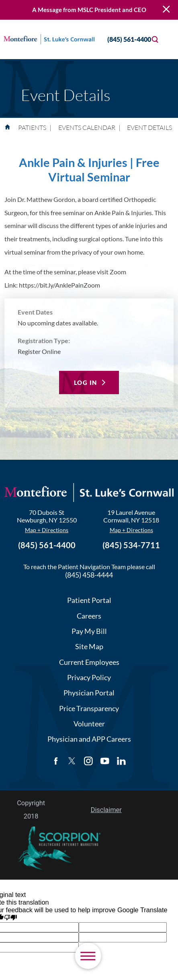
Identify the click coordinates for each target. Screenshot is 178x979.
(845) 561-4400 (122, 39)
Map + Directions (46, 530)
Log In (85, 382)
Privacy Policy (89, 677)
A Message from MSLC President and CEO (89, 9)
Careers (89, 615)
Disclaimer (106, 810)
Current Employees (89, 662)
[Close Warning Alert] (166, 9)
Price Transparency (89, 708)
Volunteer (89, 723)
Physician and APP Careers (89, 738)
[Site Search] (155, 39)
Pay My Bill (89, 631)
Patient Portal (89, 600)
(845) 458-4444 (89, 574)
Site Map (89, 646)
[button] (88, 956)
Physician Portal (89, 692)
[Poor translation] (10, 918)
